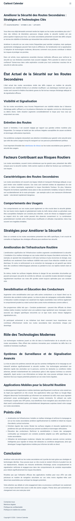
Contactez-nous (9, 502)
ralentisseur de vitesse (33, 146)
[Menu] (70, 3)
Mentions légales (10, 504)
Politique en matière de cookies (15, 510)
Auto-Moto (36, 25)
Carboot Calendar (13, 3)
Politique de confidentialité (13, 507)
